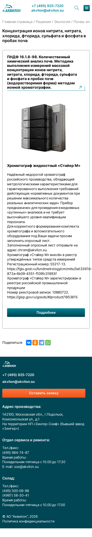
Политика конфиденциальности (28, 521)
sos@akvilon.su (26, 467)
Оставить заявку (44, 393)
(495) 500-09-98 (15, 491)
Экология (62, 22)
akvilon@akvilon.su (47, 10)
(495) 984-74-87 (15, 453)
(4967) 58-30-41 (15, 495)
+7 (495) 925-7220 (47, 6)
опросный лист (37, 241)
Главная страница (17, 22)
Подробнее (46, 313)
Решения (43, 22)
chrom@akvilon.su (32, 250)
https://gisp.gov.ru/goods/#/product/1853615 (42, 297)
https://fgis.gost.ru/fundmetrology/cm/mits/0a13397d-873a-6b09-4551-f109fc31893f (49, 271)
